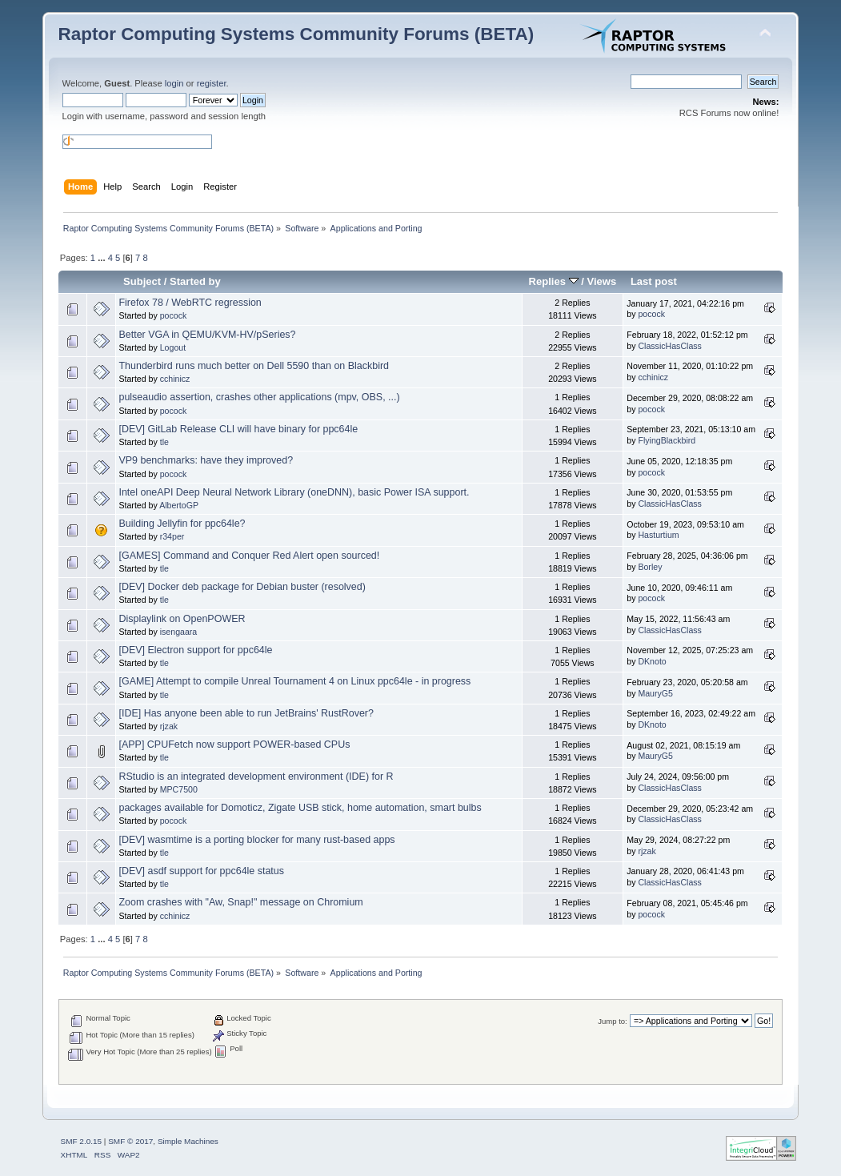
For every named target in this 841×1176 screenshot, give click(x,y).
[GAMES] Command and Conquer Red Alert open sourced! (248, 555)
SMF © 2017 (130, 1141)
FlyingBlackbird (666, 440)
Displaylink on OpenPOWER (181, 618)
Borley (650, 567)
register (211, 83)
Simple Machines (188, 1141)
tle (164, 442)
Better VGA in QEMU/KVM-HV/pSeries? (206, 334)
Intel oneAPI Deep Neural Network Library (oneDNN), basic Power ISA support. (293, 492)
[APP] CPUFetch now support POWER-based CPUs (234, 744)
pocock (173, 315)
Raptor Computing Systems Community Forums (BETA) (296, 34)
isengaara (179, 631)
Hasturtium (658, 535)
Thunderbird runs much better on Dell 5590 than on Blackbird (253, 365)
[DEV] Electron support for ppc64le (195, 650)
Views (601, 281)
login (174, 83)
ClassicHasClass (669, 346)
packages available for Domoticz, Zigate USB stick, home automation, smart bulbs (299, 807)
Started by (195, 281)
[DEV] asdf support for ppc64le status (201, 871)
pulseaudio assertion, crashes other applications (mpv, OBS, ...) (258, 397)
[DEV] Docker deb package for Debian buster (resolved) (241, 586)
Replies (554, 281)
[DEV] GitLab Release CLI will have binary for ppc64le (238, 429)
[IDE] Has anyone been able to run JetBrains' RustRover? (245, 713)
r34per (172, 536)
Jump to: (612, 1021)
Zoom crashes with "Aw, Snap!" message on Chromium (240, 902)
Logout (173, 347)
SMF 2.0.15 (81, 1141)
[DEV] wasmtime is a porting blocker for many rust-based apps (256, 839)
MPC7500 (179, 789)
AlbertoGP (178, 505)
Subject (142, 281)
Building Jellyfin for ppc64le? (181, 523)
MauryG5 (655, 693)
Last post (654, 281)
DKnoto (652, 661)
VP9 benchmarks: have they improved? (205, 460)
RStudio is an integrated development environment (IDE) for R (255, 776)
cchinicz (175, 378)
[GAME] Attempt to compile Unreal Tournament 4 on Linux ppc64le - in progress (294, 681)
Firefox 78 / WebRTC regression (189, 302)
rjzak (169, 726)
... (102, 258)
